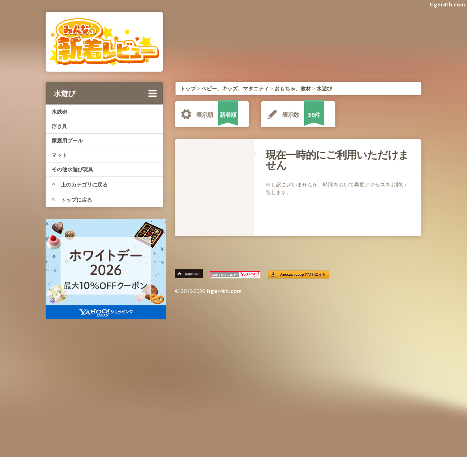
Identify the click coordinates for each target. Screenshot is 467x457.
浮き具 (59, 126)
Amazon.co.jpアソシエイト (303, 275)
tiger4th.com (447, 4)
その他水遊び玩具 (72, 169)
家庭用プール (67, 140)
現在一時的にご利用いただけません (337, 159)
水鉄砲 (59, 111)
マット (59, 154)
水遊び (105, 93)
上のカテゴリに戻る (80, 184)
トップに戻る (72, 199)
